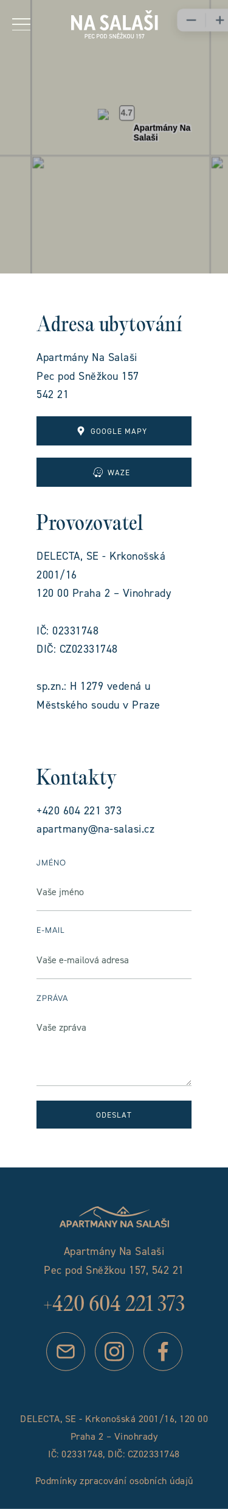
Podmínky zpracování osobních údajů (114, 1480)
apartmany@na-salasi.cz (95, 828)
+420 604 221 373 (79, 810)
